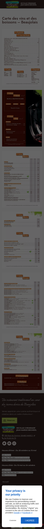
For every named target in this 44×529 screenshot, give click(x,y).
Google (17, 513)
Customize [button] (13, 520)
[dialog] (22, 506)
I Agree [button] (29, 520)
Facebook (26, 513)
